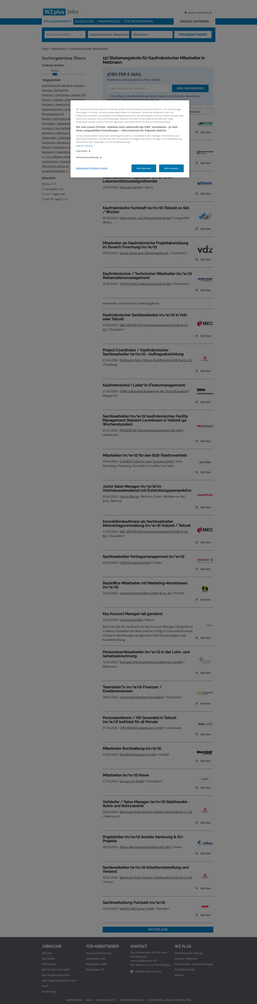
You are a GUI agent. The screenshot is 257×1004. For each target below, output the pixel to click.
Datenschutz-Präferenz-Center (92, 168)
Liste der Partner (85, 145)
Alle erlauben (171, 168)
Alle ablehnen (144, 168)
